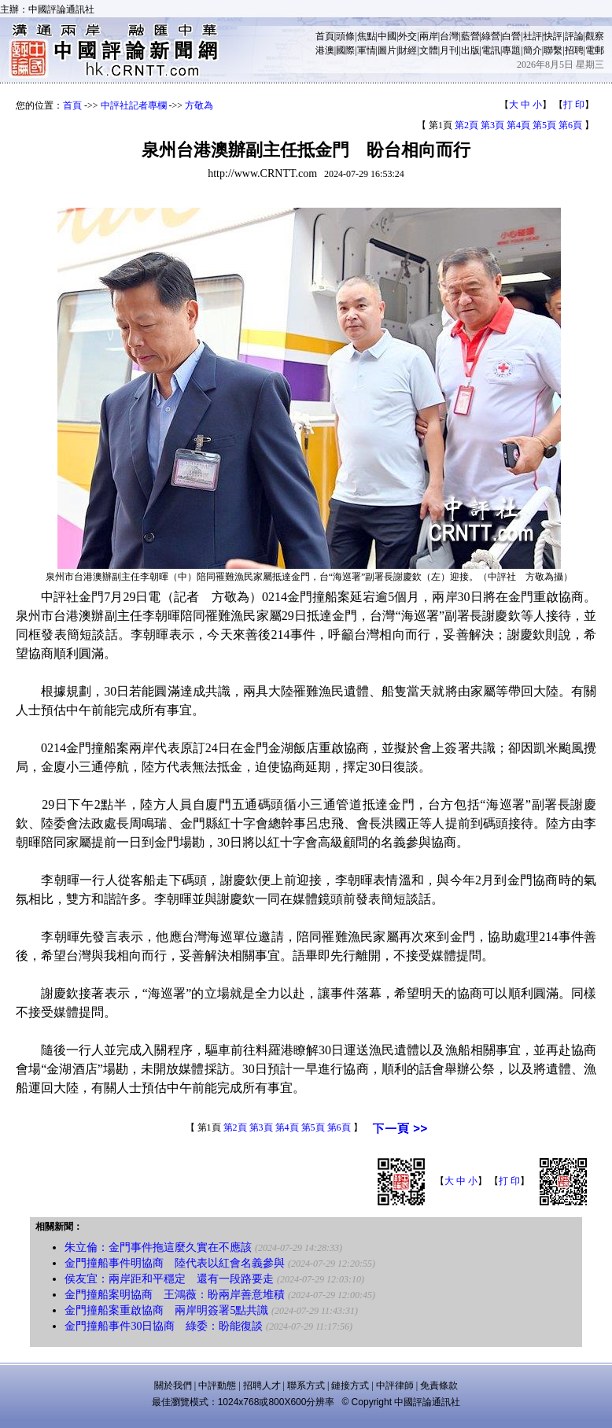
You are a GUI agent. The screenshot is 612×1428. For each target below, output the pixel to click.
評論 (574, 36)
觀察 (594, 36)
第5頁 (544, 125)
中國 (387, 36)
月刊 (449, 50)
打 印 (573, 104)
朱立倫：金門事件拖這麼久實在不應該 (158, 1247)
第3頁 (492, 125)
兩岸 (428, 36)
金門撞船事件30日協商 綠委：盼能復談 (164, 1326)
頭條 (345, 36)
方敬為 (199, 105)
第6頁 (570, 125)
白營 (511, 36)
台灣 (449, 36)
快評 (553, 36)
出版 (470, 50)
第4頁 (518, 125)
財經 (407, 50)
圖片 (387, 50)
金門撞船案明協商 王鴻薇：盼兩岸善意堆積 (175, 1295)
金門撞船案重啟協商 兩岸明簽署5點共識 (166, 1310)
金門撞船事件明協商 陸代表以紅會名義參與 (175, 1263)
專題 (511, 50)
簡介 (532, 50)
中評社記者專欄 (134, 105)
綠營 (490, 36)
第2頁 (466, 125)
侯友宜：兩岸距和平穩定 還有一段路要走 (169, 1279)
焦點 (366, 36)
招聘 (574, 50)
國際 (345, 50)
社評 (532, 36)
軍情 (366, 50)
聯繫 (553, 50)
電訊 (490, 50)
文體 (428, 50)
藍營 (470, 36)
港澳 (324, 50)
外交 (407, 36)
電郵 (594, 50)
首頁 (324, 36)
